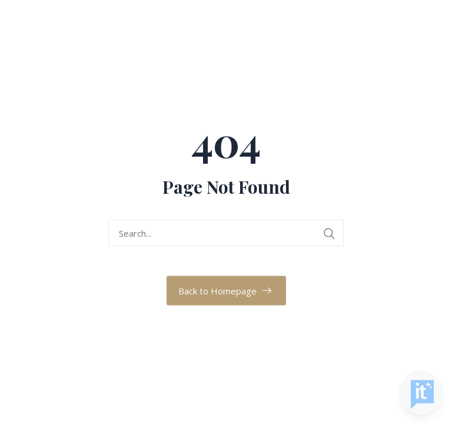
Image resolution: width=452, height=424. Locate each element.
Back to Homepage (217, 291)
